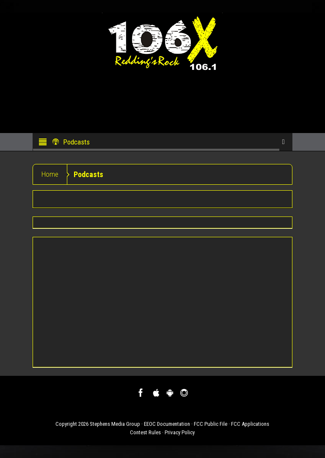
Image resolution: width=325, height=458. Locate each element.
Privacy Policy (180, 432)
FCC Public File (210, 424)
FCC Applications (250, 424)
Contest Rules (145, 432)
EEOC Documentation (167, 424)
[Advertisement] (162, 302)
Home (49, 174)
